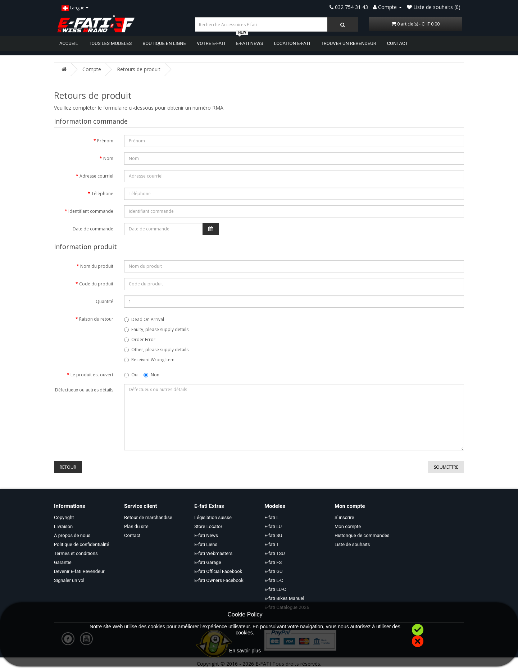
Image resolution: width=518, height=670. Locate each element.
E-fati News (206, 535)
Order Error (139, 339)
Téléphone (102, 194)
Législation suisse (213, 517)
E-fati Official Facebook (218, 571)
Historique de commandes (362, 535)
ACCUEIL (68, 43)
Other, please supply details (156, 350)
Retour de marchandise (148, 517)
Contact (132, 535)
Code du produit (96, 284)
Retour (68, 467)
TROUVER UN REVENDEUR (348, 43)
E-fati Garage (207, 562)
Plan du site (136, 526)
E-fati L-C (273, 580)
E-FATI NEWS (249, 43)
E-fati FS (273, 562)
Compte (91, 69)
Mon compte (348, 526)
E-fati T (271, 544)
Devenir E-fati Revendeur (79, 571)
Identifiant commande (90, 211)
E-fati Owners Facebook (219, 580)
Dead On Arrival (144, 319)
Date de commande (93, 229)
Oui (131, 375)
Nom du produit (96, 266)
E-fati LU (273, 526)
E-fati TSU (274, 553)
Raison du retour (96, 319)
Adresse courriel (96, 176)
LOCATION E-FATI (292, 43)
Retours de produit (138, 69)
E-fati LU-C (275, 589)
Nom (108, 158)
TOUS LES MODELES (110, 43)
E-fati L (271, 517)
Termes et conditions (76, 553)
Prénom (105, 141)
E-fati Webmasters (213, 553)
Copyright (64, 517)
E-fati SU (273, 535)
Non (151, 375)
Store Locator (208, 526)
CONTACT (397, 43)
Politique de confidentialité (81, 544)
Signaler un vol (69, 580)
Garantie (63, 562)
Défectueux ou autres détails (84, 390)
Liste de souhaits (352, 544)
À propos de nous (72, 535)
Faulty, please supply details (156, 329)
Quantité (104, 301)
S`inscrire (344, 517)
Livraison (63, 526)
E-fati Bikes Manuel (284, 598)
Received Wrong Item (149, 360)
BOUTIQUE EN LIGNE (164, 43)
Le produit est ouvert (92, 375)
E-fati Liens (205, 544)
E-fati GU (273, 571)
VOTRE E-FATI (211, 43)
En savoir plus (245, 650)
